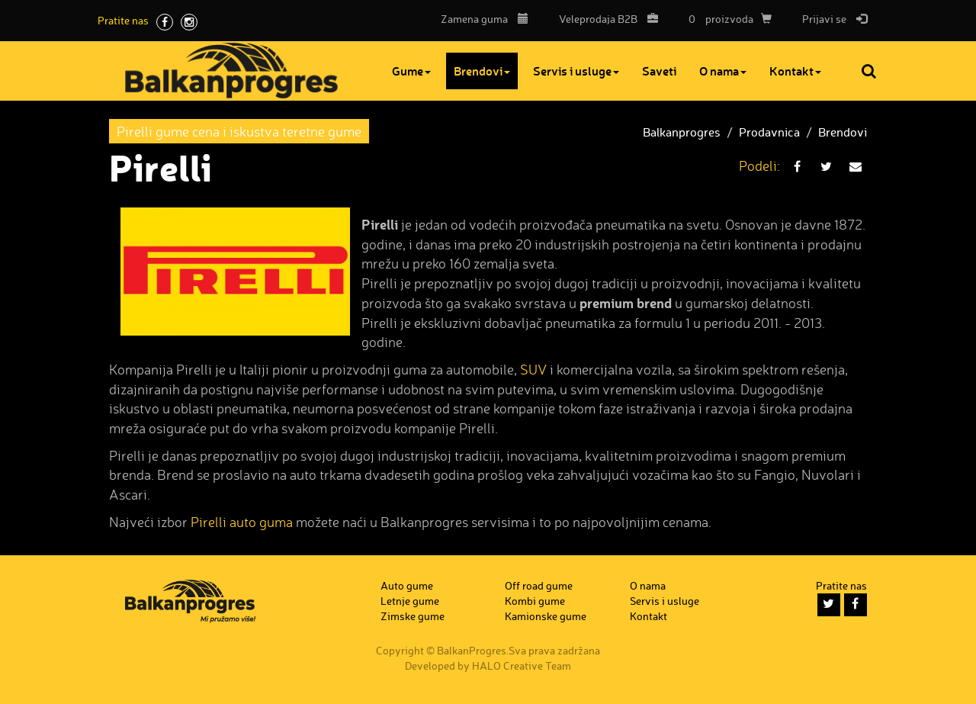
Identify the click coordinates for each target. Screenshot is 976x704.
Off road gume (539, 585)
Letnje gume (409, 600)
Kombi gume (535, 600)
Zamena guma (484, 18)
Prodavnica (769, 132)
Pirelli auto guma (242, 521)
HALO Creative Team (521, 665)
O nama (729, 71)
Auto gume (406, 585)
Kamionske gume (545, 615)
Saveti (665, 71)
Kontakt (801, 71)
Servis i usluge (582, 71)
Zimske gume (412, 615)
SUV (533, 369)
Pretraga (870, 71)
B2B (604, 18)
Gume (417, 71)
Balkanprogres (682, 132)
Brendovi (488, 71)
